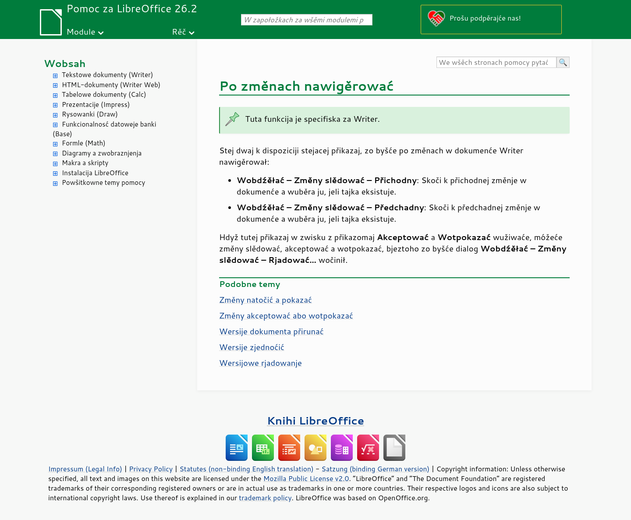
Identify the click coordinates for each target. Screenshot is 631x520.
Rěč (179, 31)
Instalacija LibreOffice (95, 172)
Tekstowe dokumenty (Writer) (107, 74)
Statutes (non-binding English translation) (246, 469)
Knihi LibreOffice (315, 420)
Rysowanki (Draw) (90, 114)
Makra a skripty (85, 162)
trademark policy (265, 497)
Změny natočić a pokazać (265, 299)
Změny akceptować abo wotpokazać (286, 315)
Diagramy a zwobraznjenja (102, 153)
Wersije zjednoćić (251, 347)
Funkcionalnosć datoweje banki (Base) (104, 129)
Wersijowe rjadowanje (260, 362)
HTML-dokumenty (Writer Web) (111, 84)
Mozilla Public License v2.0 (306, 478)
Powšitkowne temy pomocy (103, 182)
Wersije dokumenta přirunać (271, 331)
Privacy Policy (151, 469)
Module (80, 31)
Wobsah (64, 63)
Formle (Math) (84, 143)
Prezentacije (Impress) (96, 104)
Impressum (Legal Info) (85, 469)
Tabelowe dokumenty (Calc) (104, 94)
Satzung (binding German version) (376, 469)
